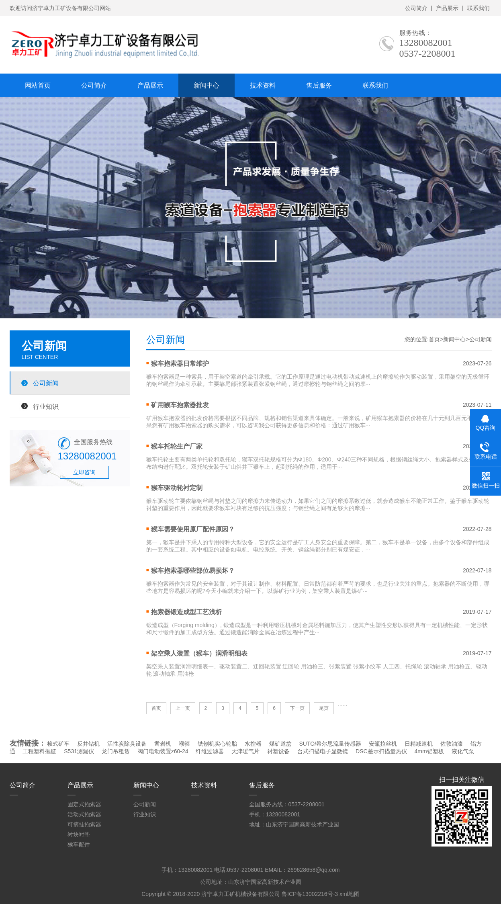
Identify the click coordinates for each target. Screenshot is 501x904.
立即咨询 (84, 472)
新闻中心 (206, 85)
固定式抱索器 (84, 804)
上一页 (183, 708)
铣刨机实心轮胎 (217, 743)
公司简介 (416, 8)
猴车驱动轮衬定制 (176, 487)
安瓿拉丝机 (383, 743)
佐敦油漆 (451, 743)
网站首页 (38, 85)
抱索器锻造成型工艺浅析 (186, 612)
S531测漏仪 (79, 751)
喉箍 (184, 743)
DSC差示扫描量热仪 (381, 751)
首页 (434, 339)
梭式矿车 (58, 743)
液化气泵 (463, 751)
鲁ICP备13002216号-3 (310, 894)
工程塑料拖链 (39, 751)
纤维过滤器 (210, 751)
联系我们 (478, 8)
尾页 (324, 708)
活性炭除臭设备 (127, 743)
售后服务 (319, 85)
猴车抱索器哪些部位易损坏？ (193, 570)
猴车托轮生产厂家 (176, 446)
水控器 (253, 743)
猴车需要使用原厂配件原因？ (193, 529)
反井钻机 (88, 743)
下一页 (297, 708)
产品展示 (447, 8)
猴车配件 (78, 844)
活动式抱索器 (84, 814)
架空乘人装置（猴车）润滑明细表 (199, 653)
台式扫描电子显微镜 (322, 751)
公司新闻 (46, 383)
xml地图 (349, 894)
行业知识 (46, 406)
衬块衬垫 (78, 834)
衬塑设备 (278, 751)
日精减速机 (419, 743)
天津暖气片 (245, 751)
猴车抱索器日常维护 (180, 363)
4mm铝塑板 (429, 751)
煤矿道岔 (280, 743)
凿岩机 (162, 743)
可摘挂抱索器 (84, 824)
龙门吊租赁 (116, 751)
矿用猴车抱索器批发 (180, 405)
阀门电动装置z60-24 (162, 751)
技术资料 (263, 85)
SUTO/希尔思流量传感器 (330, 743)
